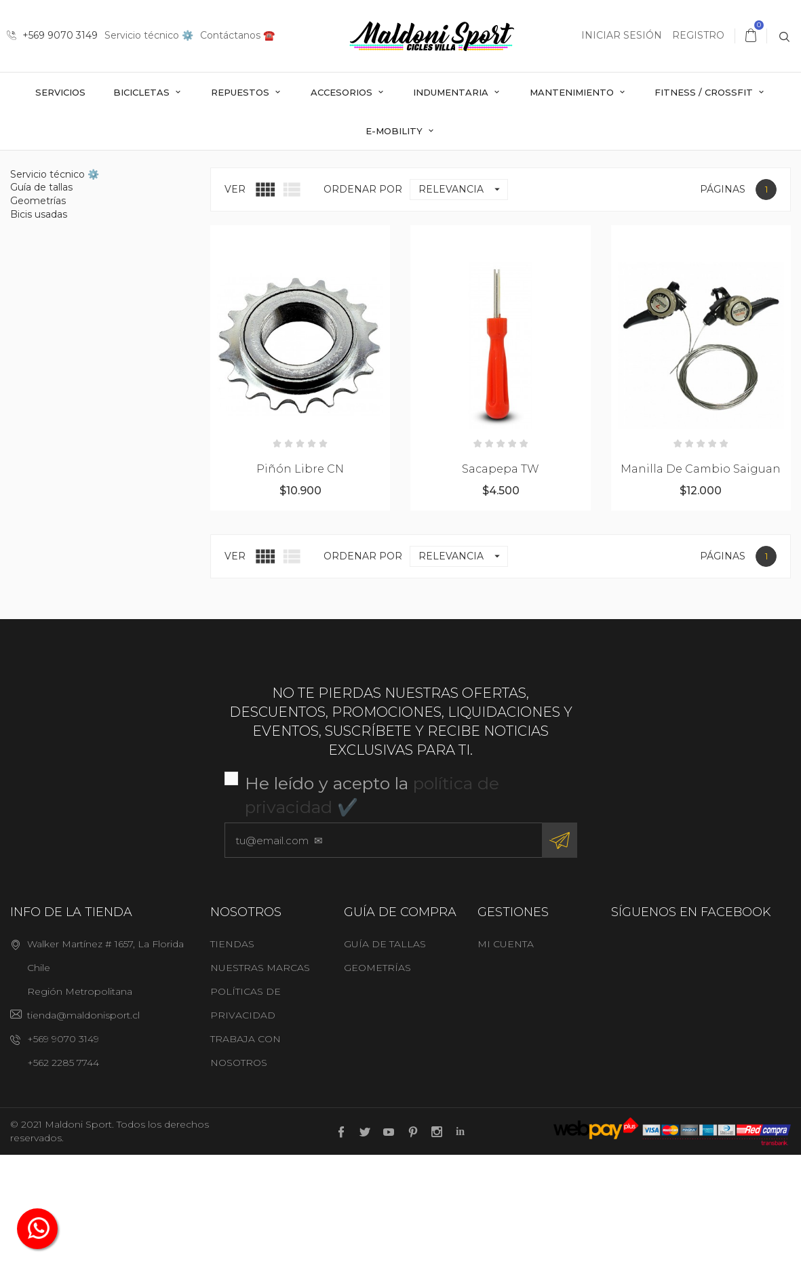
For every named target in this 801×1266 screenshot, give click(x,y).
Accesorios (343, 92)
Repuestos (241, 92)
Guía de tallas (41, 298)
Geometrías (38, 311)
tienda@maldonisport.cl (83, 1126)
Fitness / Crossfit (705, 92)
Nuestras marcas (260, 1078)
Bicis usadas (38, 325)
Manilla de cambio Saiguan (701, 580)
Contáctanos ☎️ (237, 35)
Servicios (60, 92)
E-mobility (395, 130)
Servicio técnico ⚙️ (148, 35)
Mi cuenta (505, 1054)
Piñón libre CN (300, 580)
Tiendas (232, 1054)
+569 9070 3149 (52, 35)
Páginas (722, 300)
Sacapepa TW (500, 580)
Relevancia (462, 300)
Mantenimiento (573, 92)
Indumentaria (452, 92)
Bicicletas (142, 92)
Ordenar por (363, 300)
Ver (235, 300)
